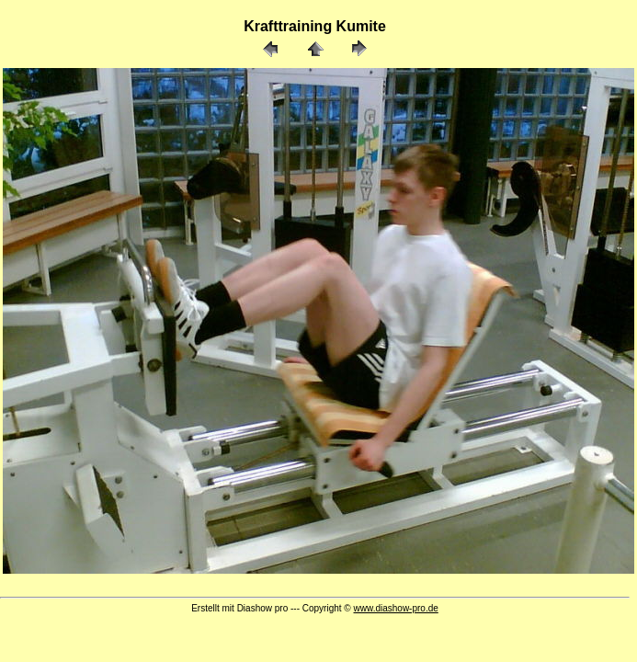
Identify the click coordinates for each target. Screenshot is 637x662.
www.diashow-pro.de (396, 608)
